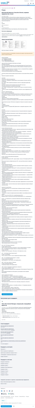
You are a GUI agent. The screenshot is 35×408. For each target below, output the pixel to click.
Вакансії (4, 383)
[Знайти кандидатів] (28, 3)
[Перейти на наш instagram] (7, 391)
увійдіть (21, 35)
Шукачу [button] (4, 400)
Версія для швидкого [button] (8, 50)
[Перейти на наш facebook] (2, 391)
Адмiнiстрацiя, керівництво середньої (9, 352)
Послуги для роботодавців (5, 396)
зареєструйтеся (4, 36)
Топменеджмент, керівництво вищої (9, 354)
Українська (3, 388)
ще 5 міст (13, 312)
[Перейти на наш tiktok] (12, 391)
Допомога (2, 397)
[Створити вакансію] (31, 3)
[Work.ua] (4, 3)
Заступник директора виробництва (7, 331)
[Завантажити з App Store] (4, 394)
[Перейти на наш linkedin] (10, 391)
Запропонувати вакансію (6, 406)
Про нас (12, 396)
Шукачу (32, 0)
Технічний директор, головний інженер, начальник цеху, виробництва (13, 340)
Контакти (16, 396)
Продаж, (5, 356)
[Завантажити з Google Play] (11, 394)
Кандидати (5, 361)
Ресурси (27, 396)
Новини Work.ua (22, 396)
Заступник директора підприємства (7, 325)
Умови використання (9, 397)
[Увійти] (33, 3)
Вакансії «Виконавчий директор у (8, 381)
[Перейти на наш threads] (4, 391)
